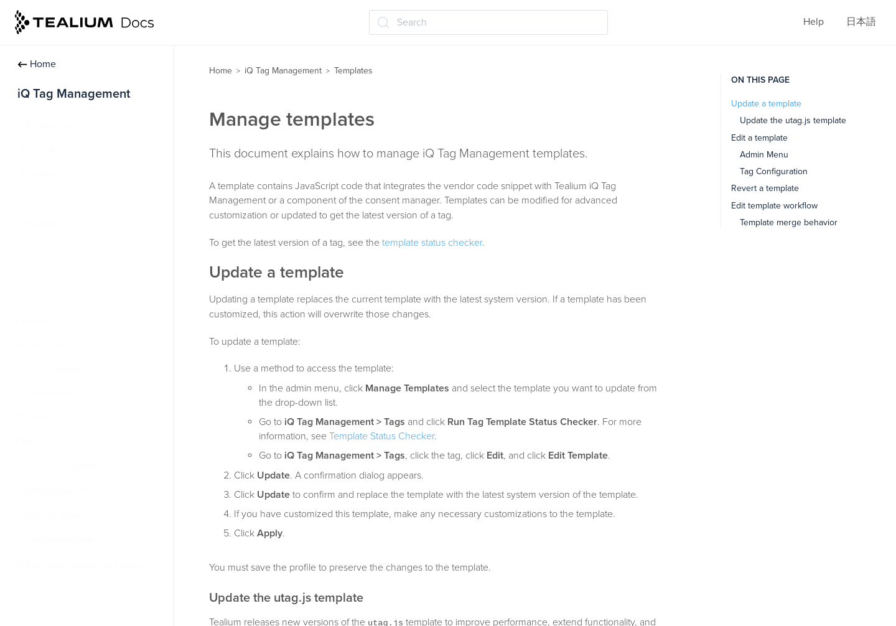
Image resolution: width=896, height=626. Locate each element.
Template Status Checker (83, 296)
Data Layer (45, 149)
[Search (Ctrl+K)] (488, 22)
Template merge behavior (789, 222)
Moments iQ (48, 442)
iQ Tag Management (283, 70)
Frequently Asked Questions (84, 564)
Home (36, 64)
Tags (31, 198)
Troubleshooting (57, 539)
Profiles (38, 174)
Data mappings (54, 369)
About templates (65, 247)
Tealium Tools (51, 515)
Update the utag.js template (793, 120)
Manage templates (69, 271)
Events (36, 320)
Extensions (45, 393)
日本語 (861, 22)
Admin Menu (764, 154)
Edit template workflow (774, 205)
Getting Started (55, 125)
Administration (53, 491)
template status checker (432, 242)
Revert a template (765, 188)
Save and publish (59, 466)
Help (813, 22)
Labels (35, 417)
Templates (45, 223)
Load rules (44, 345)
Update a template (766, 103)
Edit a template (759, 138)
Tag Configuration (774, 171)
